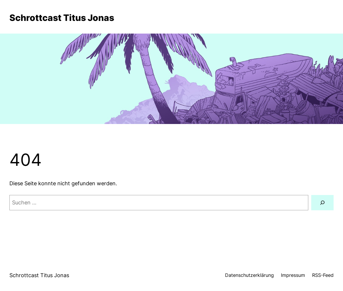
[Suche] (322, 202)
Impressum (293, 275)
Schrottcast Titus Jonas (61, 17)
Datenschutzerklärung (249, 275)
